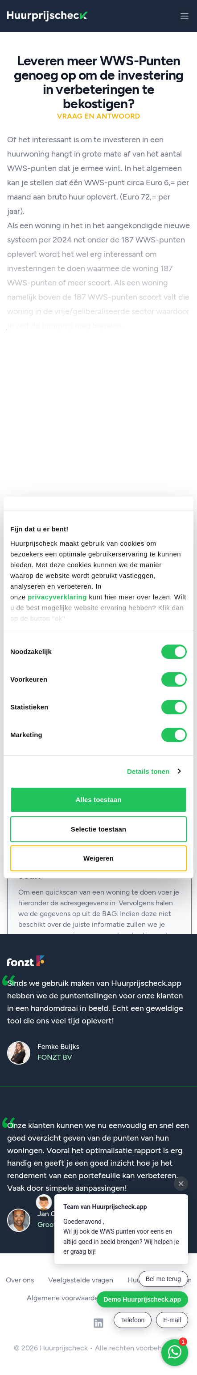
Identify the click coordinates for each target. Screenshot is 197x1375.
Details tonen (148, 771)
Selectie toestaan (98, 829)
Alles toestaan (98, 799)
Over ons (20, 1280)
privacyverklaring (57, 597)
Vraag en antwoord (98, 116)
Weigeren (98, 858)
